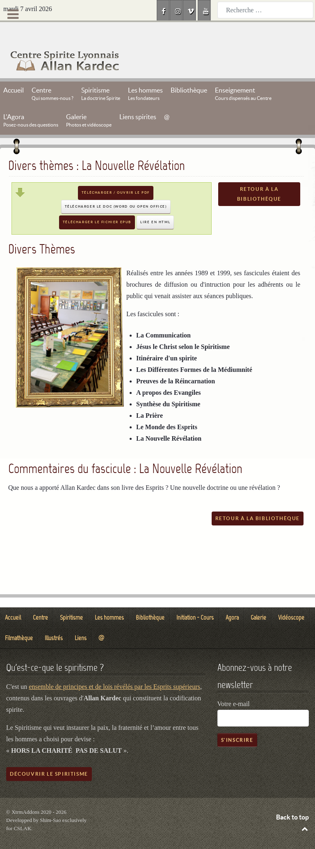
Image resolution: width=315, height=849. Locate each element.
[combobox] (265, 10)
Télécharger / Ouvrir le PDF (116, 174)
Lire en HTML (155, 204)
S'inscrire (237, 721)
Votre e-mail (233, 685)
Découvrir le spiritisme (49, 755)
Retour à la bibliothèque (259, 175)
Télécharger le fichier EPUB (97, 204)
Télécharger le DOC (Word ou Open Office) (116, 188)
